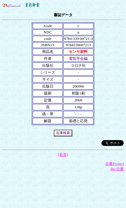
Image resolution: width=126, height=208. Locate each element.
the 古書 (117, 169)
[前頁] (63, 155)
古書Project (114, 163)
